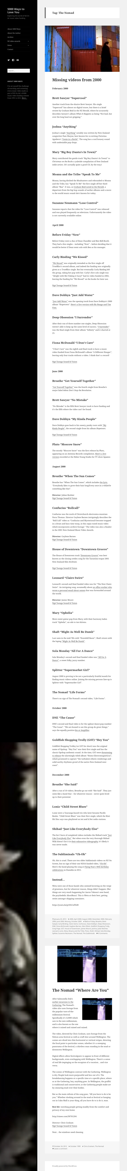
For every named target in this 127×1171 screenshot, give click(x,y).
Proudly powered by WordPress (64, 1166)
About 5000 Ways (13, 29)
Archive (10, 37)
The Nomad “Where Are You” (80, 990)
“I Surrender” (103, 326)
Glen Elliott (86, 926)
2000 (71, 919)
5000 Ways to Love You (16, 10)
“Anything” (71, 133)
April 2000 (77, 919)
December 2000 (98, 919)
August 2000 (87, 919)
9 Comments (103, 933)
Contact (10, 49)
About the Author (14, 33)
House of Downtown (72, 928)
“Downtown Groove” (89, 555)
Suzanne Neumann (65, 933)
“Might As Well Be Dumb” (73, 641)
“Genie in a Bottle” (70, 139)
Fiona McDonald (62, 926)
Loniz (61, 931)
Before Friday (90, 921)
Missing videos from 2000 (76, 79)
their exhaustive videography (84, 841)
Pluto (87, 931)
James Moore (86, 928)
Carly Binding (63, 924)
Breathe (99, 921)
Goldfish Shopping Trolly (100, 926)
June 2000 (60, 921)
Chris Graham (89, 1146)
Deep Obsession (104, 924)
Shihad (97, 931)
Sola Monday (105, 931)
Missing (68, 921)
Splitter (54, 933)
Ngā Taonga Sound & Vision (64, 285)
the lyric (103, 482)
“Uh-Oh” (103, 863)
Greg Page (56, 928)
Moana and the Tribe (76, 931)
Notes (9, 45)
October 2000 (76, 921)
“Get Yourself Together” (63, 387)
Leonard (55, 931)
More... (24, 98)
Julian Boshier (103, 928)
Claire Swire (73, 924)
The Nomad (77, 933)
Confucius (82, 924)
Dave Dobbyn (92, 924)
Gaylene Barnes (75, 926)
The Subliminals (89, 933)
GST (62, 928)
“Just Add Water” (60, 301)
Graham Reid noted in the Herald (89, 187)
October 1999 (75, 1146)
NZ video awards (13, 41)
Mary (66, 931)
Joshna (94, 928)
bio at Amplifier (82, 730)
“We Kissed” (57, 263)
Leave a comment (60, 1149)
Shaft (92, 931)
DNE (54, 926)
